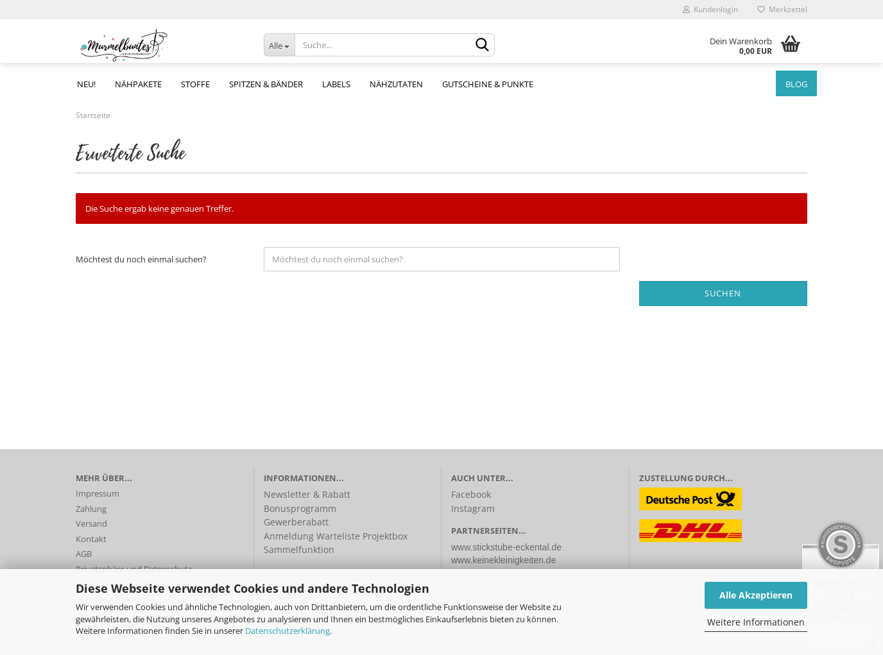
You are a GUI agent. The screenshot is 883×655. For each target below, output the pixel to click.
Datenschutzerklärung (287, 630)
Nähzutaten (396, 84)
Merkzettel (782, 9)
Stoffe (195, 84)
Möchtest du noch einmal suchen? (141, 259)
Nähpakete (138, 84)
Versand (91, 523)
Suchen (723, 293)
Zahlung (91, 509)
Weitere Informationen (756, 622)
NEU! (86, 84)
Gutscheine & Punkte (487, 84)
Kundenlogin (710, 9)
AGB (84, 553)
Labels (336, 84)
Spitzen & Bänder (266, 84)
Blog (796, 84)
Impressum (97, 493)
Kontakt (91, 539)
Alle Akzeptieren (756, 595)
